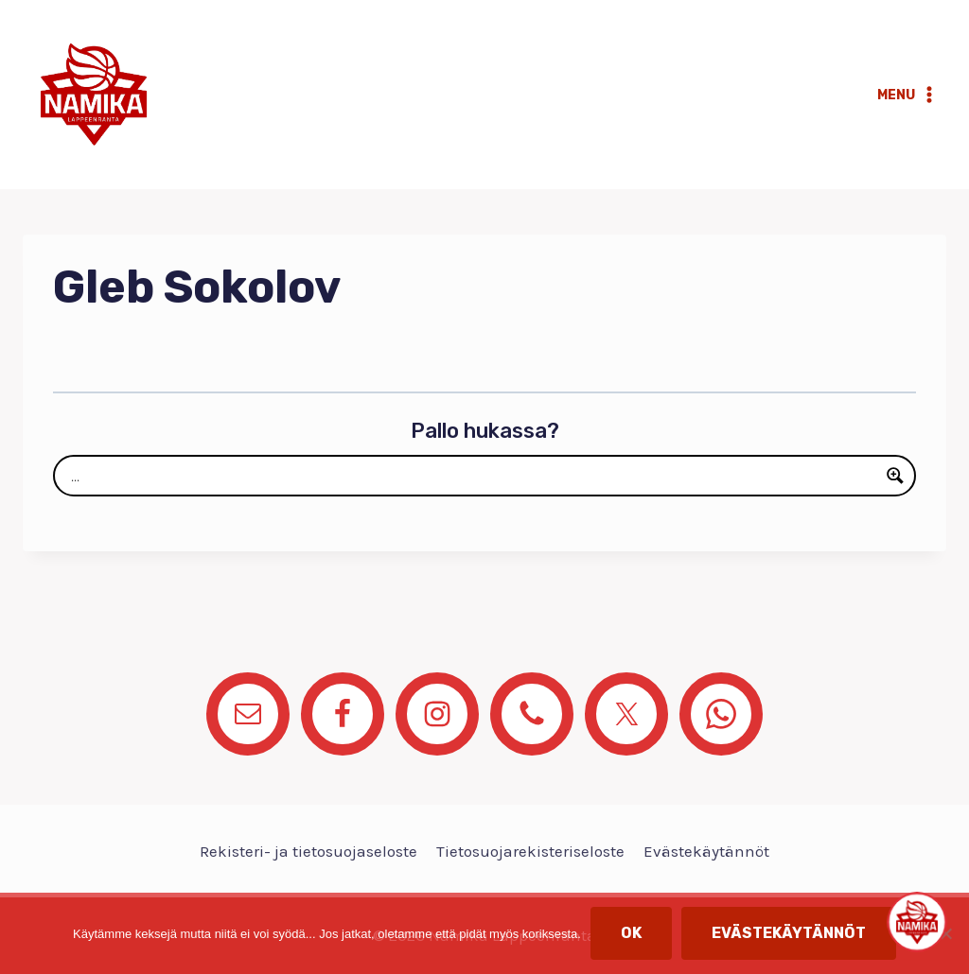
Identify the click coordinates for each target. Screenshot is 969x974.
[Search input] (472, 475)
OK (631, 933)
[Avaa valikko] (907, 94)
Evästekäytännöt (706, 851)
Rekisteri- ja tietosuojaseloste (308, 851)
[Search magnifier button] (895, 475)
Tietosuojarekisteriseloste (530, 851)
